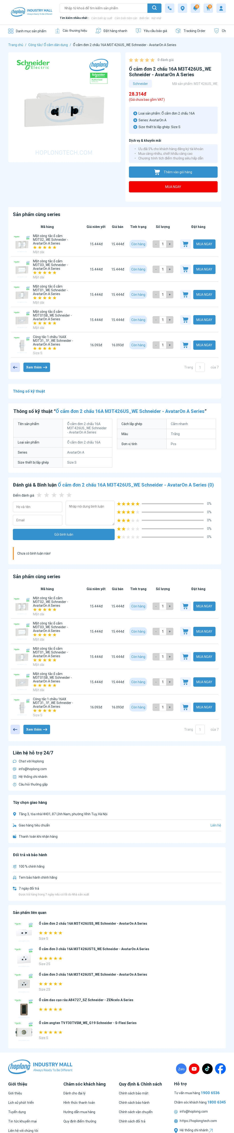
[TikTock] (207, 1068)
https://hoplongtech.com (195, 1121)
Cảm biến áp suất (101, 18)
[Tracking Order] (190, 31)
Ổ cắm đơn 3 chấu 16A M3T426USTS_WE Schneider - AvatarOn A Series (94, 949)
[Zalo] (181, 1068)
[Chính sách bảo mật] (133, 1093)
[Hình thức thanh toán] (79, 1102)
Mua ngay (173, 187)
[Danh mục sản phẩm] (27, 31)
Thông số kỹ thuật (29, 391)
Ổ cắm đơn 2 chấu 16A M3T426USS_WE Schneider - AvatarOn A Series (93, 923)
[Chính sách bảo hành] (134, 1102)
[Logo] (31, 12)
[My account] (221, 8)
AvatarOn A (157, 120)
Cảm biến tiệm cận (126, 18)
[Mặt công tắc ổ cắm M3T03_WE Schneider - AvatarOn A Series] (22, 269)
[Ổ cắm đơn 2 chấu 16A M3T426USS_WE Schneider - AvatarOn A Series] (24, 932)
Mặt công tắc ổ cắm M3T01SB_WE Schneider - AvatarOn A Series (52, 315)
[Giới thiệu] (15, 1093)
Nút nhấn (156, 18)
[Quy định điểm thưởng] (79, 1121)
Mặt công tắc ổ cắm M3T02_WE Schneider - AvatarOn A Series (50, 239)
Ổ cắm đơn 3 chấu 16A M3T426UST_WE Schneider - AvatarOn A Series (93, 974)
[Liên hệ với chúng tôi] (23, 1131)
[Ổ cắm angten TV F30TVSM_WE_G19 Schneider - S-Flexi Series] (24, 1032)
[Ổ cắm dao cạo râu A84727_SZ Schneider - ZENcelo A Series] (24, 1009)
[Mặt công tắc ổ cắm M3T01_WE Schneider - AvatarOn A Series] (22, 294)
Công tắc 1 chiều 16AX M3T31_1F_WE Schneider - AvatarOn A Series (53, 340)
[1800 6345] (169, 8)
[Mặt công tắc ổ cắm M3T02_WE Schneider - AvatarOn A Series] (22, 244)
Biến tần (144, 18)
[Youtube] (194, 1068)
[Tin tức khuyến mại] (22, 1121)
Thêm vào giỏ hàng (173, 172)
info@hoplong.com (30, 769)
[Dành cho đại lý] (74, 1093)
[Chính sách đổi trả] (132, 1121)
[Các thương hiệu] (71, 31)
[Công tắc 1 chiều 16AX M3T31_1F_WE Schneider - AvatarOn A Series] (22, 345)
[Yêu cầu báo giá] (151, 31)
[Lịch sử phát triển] (21, 1102)
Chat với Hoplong (28, 761)
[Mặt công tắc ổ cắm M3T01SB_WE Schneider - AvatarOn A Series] (22, 319)
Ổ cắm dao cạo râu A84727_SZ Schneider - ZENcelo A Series (86, 1000)
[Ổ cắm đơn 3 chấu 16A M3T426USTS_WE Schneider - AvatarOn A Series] (24, 958)
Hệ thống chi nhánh (30, 777)
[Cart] (208, 8)
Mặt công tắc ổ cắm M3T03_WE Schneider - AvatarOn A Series (50, 265)
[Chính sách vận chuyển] (136, 1112)
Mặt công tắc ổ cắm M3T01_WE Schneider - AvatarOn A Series (50, 290)
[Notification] (195, 8)
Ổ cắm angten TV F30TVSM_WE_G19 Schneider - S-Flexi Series (88, 1023)
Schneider (140, 84)
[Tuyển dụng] (17, 1112)
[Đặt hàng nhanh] (111, 31)
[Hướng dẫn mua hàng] (79, 1112)
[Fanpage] (220, 1068)
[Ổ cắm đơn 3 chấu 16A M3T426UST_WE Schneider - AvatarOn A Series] (24, 983)
